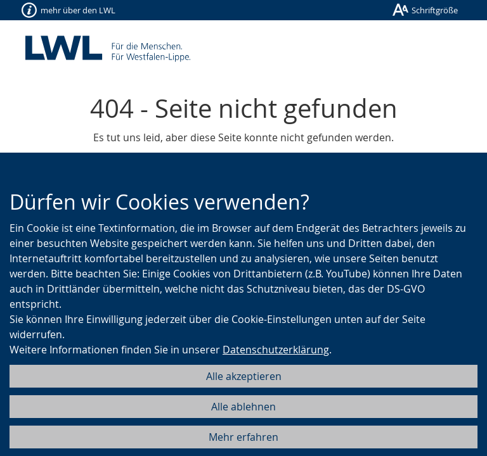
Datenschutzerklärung (276, 350)
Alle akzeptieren (244, 376)
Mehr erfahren (243, 437)
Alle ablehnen (243, 407)
